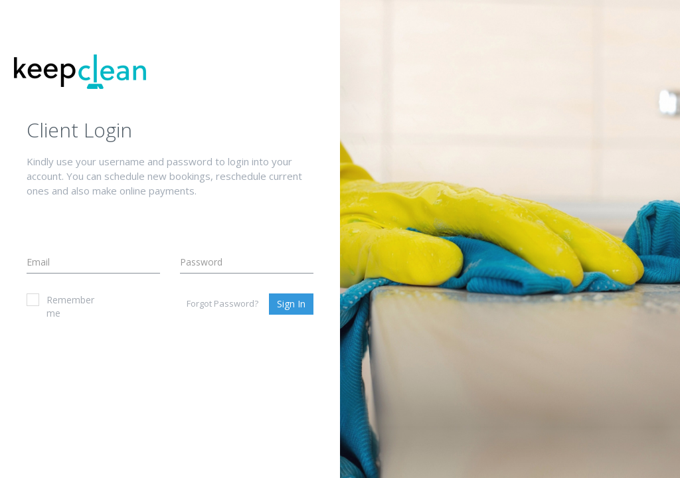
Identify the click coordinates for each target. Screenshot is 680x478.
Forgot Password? (222, 303)
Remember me (60, 306)
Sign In (291, 303)
